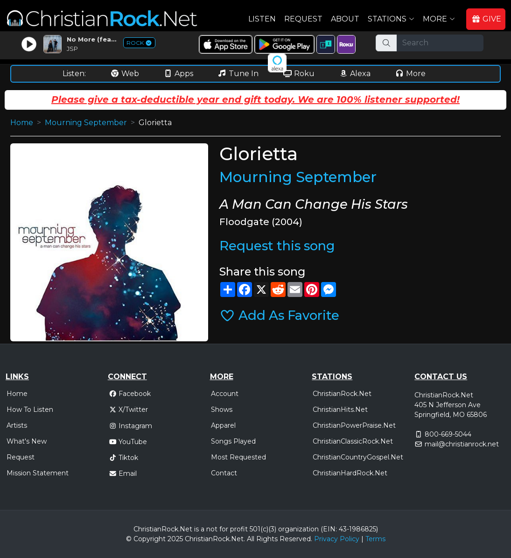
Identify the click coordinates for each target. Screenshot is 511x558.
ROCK (139, 42)
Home (21, 122)
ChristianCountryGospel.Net (358, 457)
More (410, 73)
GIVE (486, 18)
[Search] (440, 43)
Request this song (277, 246)
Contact (224, 473)
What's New (27, 441)
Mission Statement (38, 473)
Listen (262, 18)
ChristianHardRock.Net (350, 473)
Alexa (355, 73)
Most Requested (238, 457)
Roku (299, 73)
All (250, 539)
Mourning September (86, 122)
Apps (178, 73)
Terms (375, 539)
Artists (17, 425)
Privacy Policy (336, 539)
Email (123, 473)
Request (303, 18)
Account (224, 393)
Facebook (130, 393)
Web (124, 73)
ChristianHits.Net (340, 409)
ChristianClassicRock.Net (353, 441)
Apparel (223, 425)
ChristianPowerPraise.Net (354, 425)
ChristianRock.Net (342, 393)
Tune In (238, 73)
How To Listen (30, 409)
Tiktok (124, 457)
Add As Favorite (279, 315)
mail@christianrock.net (462, 444)
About (345, 18)
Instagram (131, 426)
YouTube (128, 441)
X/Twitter (128, 409)
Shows (221, 409)
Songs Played (233, 441)
